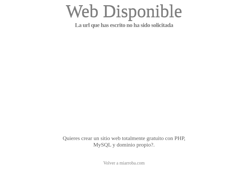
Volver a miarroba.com (124, 163)
